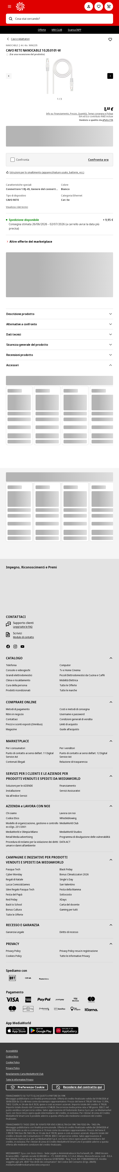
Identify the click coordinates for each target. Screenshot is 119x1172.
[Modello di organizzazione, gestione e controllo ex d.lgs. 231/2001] (32, 825)
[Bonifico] (59, 1009)
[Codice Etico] (12, 818)
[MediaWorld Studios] (71, 832)
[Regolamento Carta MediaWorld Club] (24, 1074)
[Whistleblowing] (68, 818)
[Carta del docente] (70, 904)
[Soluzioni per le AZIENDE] (19, 785)
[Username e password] (72, 714)
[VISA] (12, 999)
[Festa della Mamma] (70, 889)
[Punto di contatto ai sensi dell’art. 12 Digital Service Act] (86, 755)
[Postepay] (59, 999)
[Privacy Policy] (13, 951)
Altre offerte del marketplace (29, 241)
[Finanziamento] (68, 785)
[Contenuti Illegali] (15, 762)
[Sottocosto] (66, 894)
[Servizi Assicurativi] (70, 791)
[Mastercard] (91, 999)
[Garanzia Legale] (15, 932)
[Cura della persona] (16, 685)
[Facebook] (9, 646)
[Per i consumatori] (15, 748)
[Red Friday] (11, 899)
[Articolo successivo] (110, 76)
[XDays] (63, 899)
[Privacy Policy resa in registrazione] (79, 951)
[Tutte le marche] (68, 690)
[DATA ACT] (65, 842)
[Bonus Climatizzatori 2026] (74, 874)
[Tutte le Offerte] (68, 685)
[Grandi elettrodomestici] (19, 675)
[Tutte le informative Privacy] (75, 956)
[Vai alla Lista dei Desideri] (98, 6)
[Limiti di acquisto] (69, 724)
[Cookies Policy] (14, 956)
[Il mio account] (88, 6)
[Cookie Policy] (13, 1062)
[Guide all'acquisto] (69, 729)
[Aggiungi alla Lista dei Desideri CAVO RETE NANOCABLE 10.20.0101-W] (110, 39)
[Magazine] (11, 729)
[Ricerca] (10, 18)
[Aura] (28, 1009)
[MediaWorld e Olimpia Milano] (22, 832)
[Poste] (44, 979)
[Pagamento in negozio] (75, 1009)
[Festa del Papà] (14, 894)
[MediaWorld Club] (69, 823)
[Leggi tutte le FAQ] (22, 627)
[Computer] (65, 665)
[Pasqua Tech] (13, 869)
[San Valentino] (67, 884)
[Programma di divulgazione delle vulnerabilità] (85, 837)
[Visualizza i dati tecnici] (17, 207)
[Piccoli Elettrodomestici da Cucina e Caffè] (82, 675)
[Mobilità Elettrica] (69, 680)
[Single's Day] (66, 879)
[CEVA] (28, 978)
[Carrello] (108, 6)
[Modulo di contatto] (23, 637)
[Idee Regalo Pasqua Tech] (20, 889)
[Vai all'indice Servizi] (16, 796)
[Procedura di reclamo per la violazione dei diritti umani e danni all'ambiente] (32, 843)
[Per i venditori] (67, 748)
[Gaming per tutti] (69, 909)
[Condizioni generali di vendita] (76, 719)
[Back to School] (14, 904)
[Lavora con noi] (68, 813)
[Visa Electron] (75, 999)
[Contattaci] (12, 719)
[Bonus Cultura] (14, 909)
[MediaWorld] (45, 6)
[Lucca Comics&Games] (18, 884)
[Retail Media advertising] (19, 837)
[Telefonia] (11, 665)
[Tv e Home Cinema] (70, 670)
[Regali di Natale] (14, 879)
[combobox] (62, 19)
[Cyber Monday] (14, 874)
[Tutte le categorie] (9, 6)
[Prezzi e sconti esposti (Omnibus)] (24, 724)
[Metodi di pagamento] (18, 709)
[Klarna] (91, 1009)
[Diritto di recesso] (69, 932)
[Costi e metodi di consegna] (75, 709)
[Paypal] (44, 999)
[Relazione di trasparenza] (73, 762)
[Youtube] (23, 646)
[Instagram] (16, 646)
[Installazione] (13, 791)
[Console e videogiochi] (18, 670)
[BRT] (12, 978)
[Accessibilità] (12, 1051)
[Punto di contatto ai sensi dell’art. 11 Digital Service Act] (32, 755)
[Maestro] (12, 1009)
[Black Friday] (66, 869)
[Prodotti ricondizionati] (18, 690)
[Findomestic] (44, 1009)
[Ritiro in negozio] (15, 714)
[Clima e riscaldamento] (18, 680)
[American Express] (28, 999)
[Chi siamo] (11, 813)
